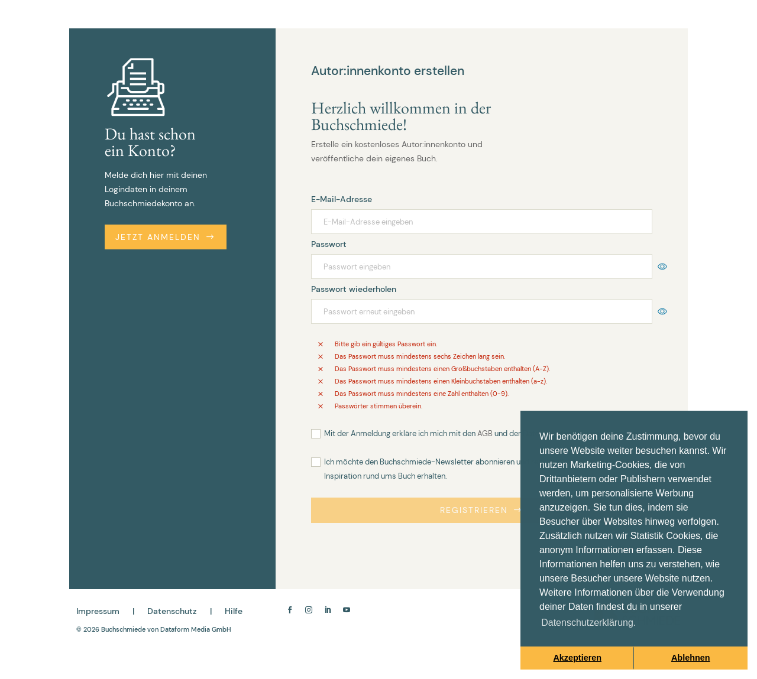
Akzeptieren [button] (577, 657)
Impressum (97, 611)
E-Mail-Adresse (341, 199)
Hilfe (233, 611)
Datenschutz (172, 611)
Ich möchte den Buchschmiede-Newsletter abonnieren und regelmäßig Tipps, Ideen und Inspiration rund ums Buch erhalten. (476, 469)
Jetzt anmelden (165, 237)
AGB (485, 433)
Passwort (329, 244)
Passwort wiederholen (353, 289)
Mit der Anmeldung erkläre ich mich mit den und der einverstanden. (488, 433)
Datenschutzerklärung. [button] (588, 623)
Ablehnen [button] (690, 657)
